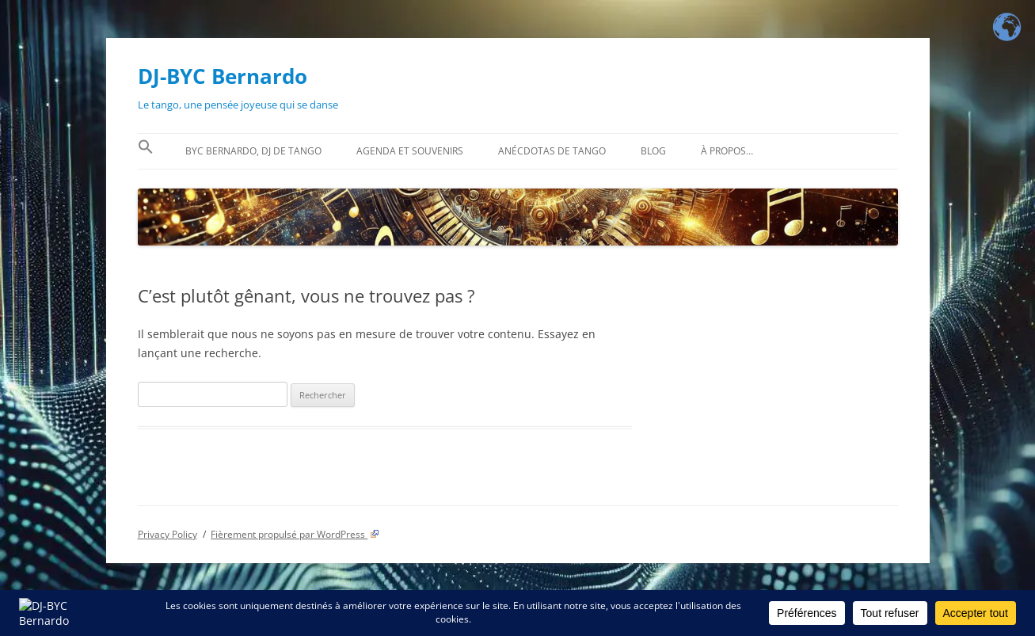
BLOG (653, 151)
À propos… (727, 151)
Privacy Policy (167, 534)
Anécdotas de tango (552, 151)
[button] (146, 151)
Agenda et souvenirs (409, 151)
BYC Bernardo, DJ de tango (253, 151)
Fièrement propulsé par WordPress (295, 534)
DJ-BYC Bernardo (222, 76)
